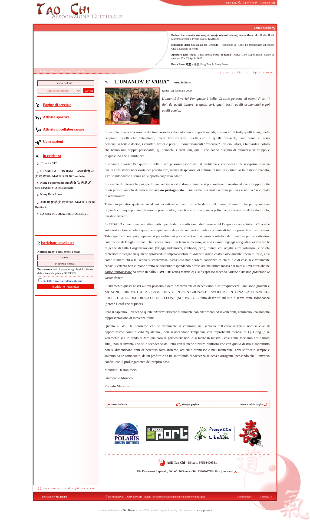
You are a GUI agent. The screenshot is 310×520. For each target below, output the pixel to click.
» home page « (245, 496)
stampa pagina (187, 404)
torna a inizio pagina (254, 404)
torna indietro (182, 82)
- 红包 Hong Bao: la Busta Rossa (199, 64)
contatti (268, 2)
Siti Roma (129, 510)
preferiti (252, 2)
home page (233, 2)
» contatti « (266, 496)
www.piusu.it (204, 510)
